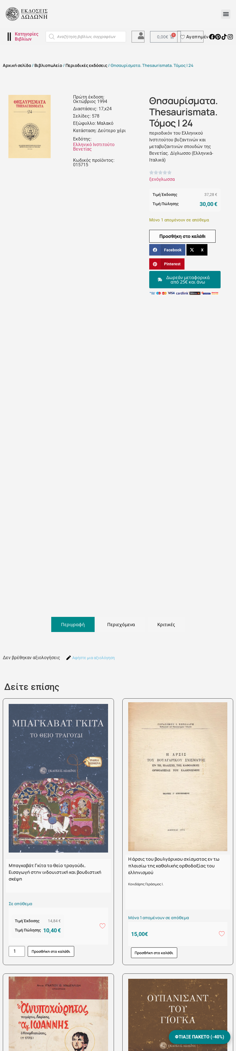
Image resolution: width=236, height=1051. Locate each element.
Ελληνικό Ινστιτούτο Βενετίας (94, 147)
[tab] (73, 624)
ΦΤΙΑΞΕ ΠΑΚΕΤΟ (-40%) (199, 1037)
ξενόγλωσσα (162, 179)
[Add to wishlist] (102, 925)
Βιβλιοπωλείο (48, 65)
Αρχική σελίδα (17, 65)
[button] (225, 14)
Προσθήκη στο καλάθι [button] (51, 951)
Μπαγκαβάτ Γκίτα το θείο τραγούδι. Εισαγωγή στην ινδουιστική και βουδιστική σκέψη (55, 872)
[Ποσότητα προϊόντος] (17, 951)
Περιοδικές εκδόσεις (86, 65)
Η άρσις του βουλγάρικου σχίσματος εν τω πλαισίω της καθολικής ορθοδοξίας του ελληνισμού (173, 866)
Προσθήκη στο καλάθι (182, 236)
